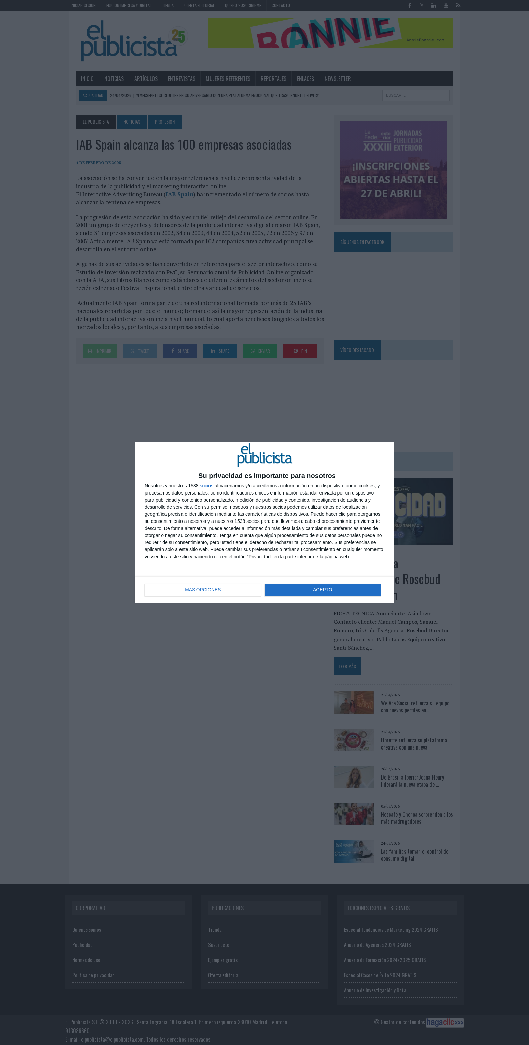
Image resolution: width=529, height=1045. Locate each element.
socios (206, 485)
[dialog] (264, 522)
